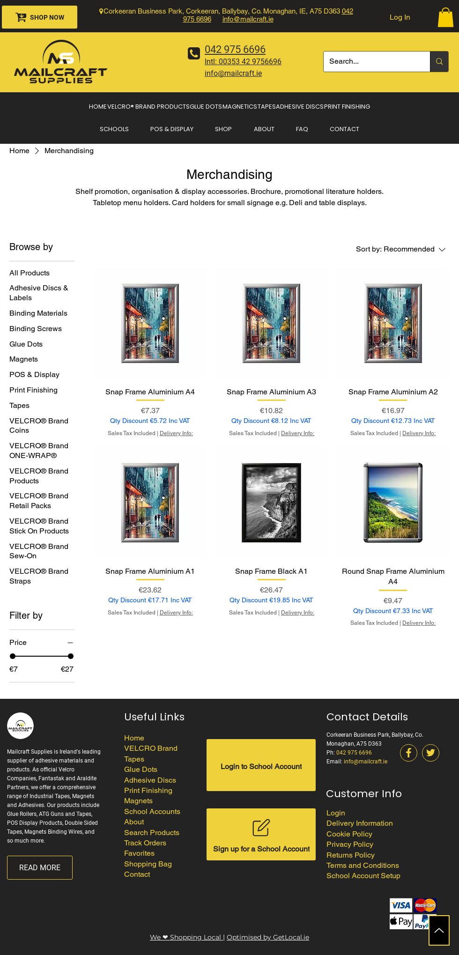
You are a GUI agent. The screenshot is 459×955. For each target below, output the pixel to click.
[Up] (439, 930)
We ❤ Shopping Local (186, 937)
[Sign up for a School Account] (261, 834)
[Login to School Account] (261, 765)
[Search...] (369, 62)
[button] (445, 17)
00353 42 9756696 (250, 61)
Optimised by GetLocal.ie (268, 937)
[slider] (12, 656)
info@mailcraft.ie (248, 19)
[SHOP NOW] (39, 17)
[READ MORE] (40, 868)
